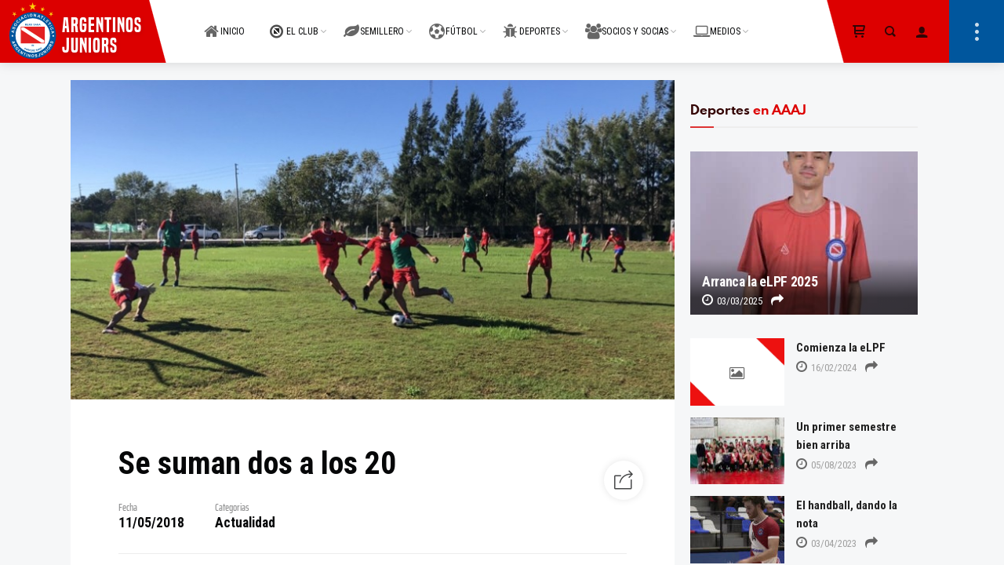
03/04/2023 (826, 543)
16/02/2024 (826, 368)
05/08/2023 (826, 465)
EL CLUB (294, 22)
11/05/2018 (151, 522)
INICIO (224, 22)
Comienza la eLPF (841, 348)
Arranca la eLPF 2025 (759, 282)
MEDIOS (716, 22)
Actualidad (245, 522)
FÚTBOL (453, 22)
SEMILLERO (374, 22)
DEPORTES (531, 22)
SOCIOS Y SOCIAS (626, 22)
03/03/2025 (732, 301)
